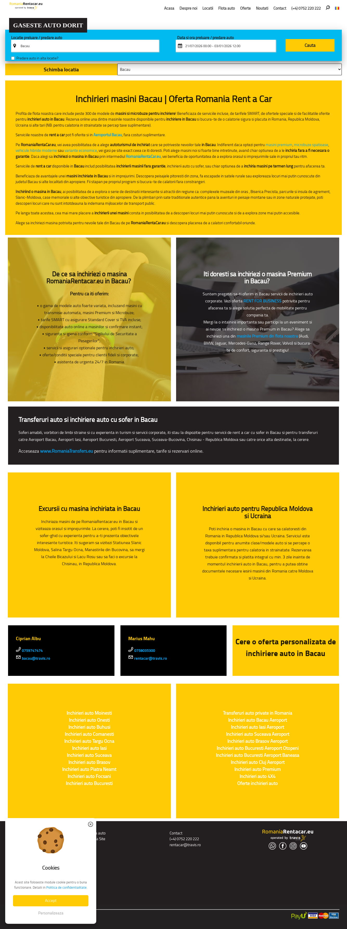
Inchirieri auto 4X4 (257, 776)
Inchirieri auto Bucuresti (89, 783)
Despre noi (188, 8)
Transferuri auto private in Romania (257, 713)
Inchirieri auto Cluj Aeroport (258, 762)
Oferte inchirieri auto (257, 783)
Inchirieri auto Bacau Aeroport (257, 720)
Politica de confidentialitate (66, 887)
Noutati (262, 8)
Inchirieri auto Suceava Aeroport (257, 734)
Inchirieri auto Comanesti (89, 734)
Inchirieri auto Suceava (89, 755)
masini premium (279, 144)
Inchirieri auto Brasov (89, 762)
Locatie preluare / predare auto (36, 38)
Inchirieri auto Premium (257, 769)
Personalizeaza (50, 913)
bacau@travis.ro (33, 658)
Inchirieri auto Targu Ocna (89, 741)
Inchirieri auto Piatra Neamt (89, 769)
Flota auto (226, 8)
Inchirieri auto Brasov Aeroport (257, 741)
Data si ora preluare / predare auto (205, 38)
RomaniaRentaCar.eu (143, 156)
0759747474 (29, 650)
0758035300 (141, 650)
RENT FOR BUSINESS (262, 300)
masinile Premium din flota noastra (267, 336)
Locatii (207, 8)
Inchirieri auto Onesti (89, 720)
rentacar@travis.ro (147, 658)
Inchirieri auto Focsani (89, 776)
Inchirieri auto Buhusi (89, 727)
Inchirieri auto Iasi (89, 748)
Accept (50, 900)
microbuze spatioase (311, 144)
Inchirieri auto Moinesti (89, 713)
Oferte (245, 8)
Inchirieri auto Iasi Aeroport (257, 727)
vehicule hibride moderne (36, 150)
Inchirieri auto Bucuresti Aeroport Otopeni (258, 748)
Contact (279, 8)
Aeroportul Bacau (107, 135)
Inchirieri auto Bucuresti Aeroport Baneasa (257, 755)
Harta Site (97, 839)
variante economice (81, 150)
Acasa (169, 8)
